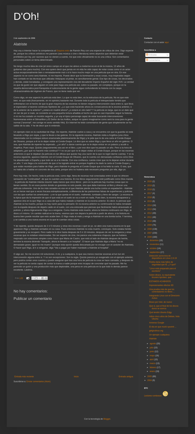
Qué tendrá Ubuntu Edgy (160, 312)
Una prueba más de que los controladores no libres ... (162, 290)
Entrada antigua (126, 376)
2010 (149, 221)
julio (152, 347)
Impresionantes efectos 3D (161, 285)
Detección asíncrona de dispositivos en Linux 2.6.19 (163, 257)
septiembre (155, 252)
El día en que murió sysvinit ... (162, 327)
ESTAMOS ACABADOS (160, 281)
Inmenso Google (156, 323)
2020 (149, 181)
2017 (149, 193)
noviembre (155, 244)
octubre (153, 248)
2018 (149, 189)
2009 (149, 225)
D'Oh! (26, 16)
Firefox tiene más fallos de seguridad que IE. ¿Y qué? (162, 263)
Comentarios (153, 60)
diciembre (154, 240)
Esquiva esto (62, 50)
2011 (149, 217)
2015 (149, 201)
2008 (149, 229)
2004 (149, 380)
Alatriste (153, 338)
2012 (149, 213)
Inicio (76, 376)
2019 (149, 185)
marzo (153, 363)
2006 (149, 237)
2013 (149, 209)
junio (152, 351)
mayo (152, 355)
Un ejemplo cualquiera (159, 335)
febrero (153, 367)
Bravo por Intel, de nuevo (160, 302)
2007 (149, 233)
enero (152, 371)
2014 (149, 205)
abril (152, 359)
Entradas (151, 55)
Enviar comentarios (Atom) (38, 381)
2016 (149, 197)
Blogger (106, 419)
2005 (149, 376)
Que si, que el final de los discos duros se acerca (163, 307)
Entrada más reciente (24, 376)
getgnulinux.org (156, 330)
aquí (167, 42)
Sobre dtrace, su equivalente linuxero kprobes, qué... (162, 276)
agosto (153, 343)
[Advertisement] (157, 119)
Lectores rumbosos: (156, 396)
